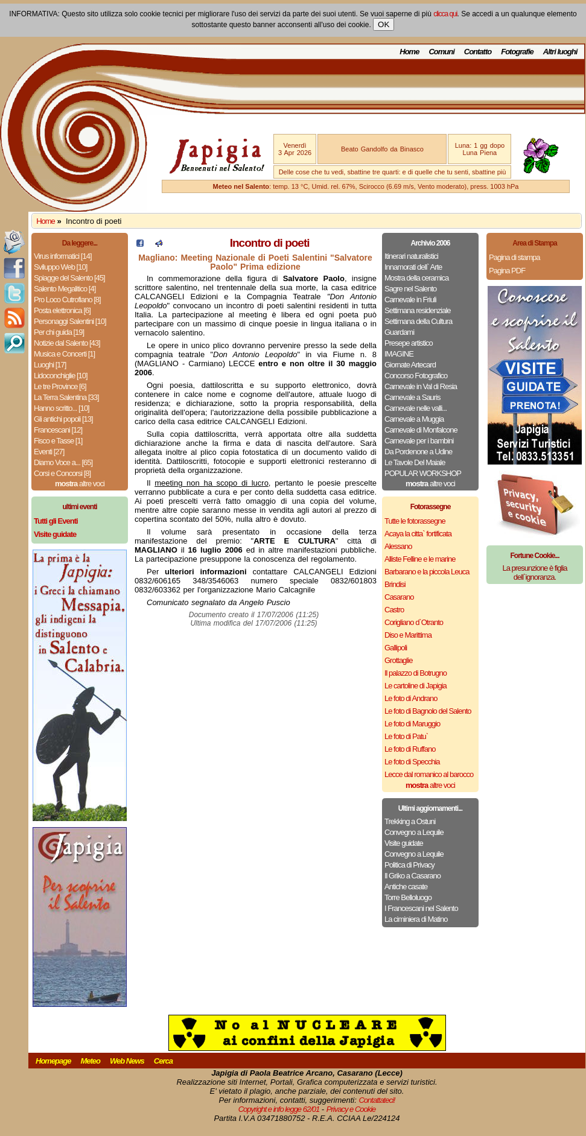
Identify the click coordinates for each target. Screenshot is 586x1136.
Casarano (398, 596)
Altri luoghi (560, 51)
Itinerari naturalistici (411, 256)
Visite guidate (403, 843)
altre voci (79, 483)
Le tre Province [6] (60, 386)
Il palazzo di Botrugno (415, 672)
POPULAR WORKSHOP (422, 473)
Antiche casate (405, 886)
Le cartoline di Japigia (415, 685)
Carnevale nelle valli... (415, 408)
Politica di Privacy (409, 864)
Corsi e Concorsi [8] (62, 473)
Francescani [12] (58, 429)
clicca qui (445, 14)
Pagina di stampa (514, 257)
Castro (394, 609)
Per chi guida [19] (59, 332)
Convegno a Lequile (414, 832)
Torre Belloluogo (408, 897)
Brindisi (395, 584)
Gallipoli (395, 647)
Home (409, 51)
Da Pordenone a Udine (418, 451)
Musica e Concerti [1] (64, 353)
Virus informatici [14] (63, 256)
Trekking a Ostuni (409, 821)
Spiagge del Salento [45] (69, 277)
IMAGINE (398, 353)
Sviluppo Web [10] (60, 266)
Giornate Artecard (410, 364)
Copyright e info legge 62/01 (279, 1109)
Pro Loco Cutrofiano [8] (67, 299)
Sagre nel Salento (410, 288)
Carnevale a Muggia (414, 419)
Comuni (441, 51)
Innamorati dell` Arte (413, 266)
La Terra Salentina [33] (66, 397)
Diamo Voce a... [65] (63, 462)
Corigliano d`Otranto (413, 622)
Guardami (399, 332)
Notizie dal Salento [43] (67, 342)
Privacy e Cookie (351, 1109)
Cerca (163, 1060)
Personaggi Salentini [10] (70, 321)
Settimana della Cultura (418, 321)
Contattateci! (376, 1100)
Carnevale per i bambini (418, 440)
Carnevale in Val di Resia (420, 386)
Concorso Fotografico (415, 375)
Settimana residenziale (417, 310)
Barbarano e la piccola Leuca (426, 571)
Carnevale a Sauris (412, 397)
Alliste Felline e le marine (420, 558)
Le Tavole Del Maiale (414, 462)
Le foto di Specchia (412, 761)
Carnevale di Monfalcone (420, 429)
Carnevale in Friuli (410, 299)
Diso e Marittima (408, 634)
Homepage (53, 1060)
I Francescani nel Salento (421, 908)
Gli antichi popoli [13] (63, 419)
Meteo (90, 1060)
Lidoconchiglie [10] (61, 375)
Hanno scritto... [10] (61, 408)
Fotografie (517, 51)
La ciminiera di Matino (415, 919)
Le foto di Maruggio (412, 723)
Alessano (398, 546)
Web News (127, 1060)
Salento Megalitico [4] (64, 288)
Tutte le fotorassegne (414, 520)
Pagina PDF (507, 270)
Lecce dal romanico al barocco (428, 774)
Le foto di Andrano (411, 698)
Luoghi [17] (50, 364)
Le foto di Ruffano (409, 749)
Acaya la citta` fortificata (417, 533)
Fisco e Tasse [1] (58, 440)
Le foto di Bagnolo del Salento (427, 711)
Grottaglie (398, 660)
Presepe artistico (408, 342)
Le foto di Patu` (406, 736)
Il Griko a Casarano (412, 875)
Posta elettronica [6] (62, 310)
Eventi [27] (49, 451)
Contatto (477, 51)
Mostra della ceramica (416, 277)
